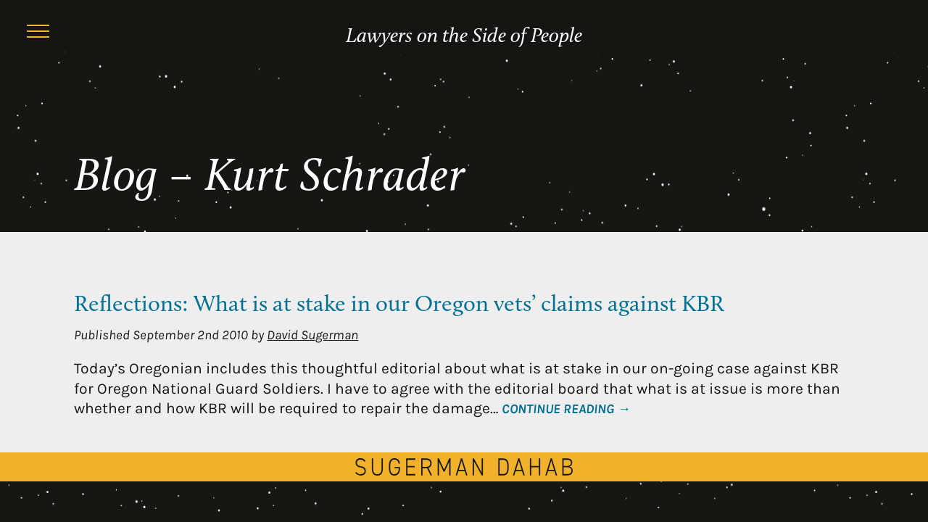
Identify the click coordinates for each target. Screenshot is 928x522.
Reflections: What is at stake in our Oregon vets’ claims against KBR (399, 305)
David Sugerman (312, 335)
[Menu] (37, 33)
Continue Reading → (566, 409)
